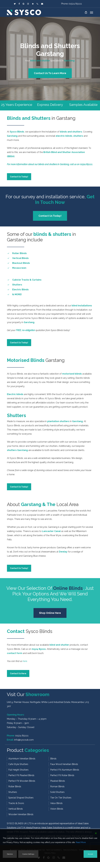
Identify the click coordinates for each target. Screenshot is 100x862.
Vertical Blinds (15, 808)
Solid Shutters (57, 792)
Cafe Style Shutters (18, 764)
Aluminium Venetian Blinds (21, 758)
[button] (91, 12)
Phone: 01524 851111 (71, 3)
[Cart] (86, 12)
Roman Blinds (57, 786)
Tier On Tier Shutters (60, 797)
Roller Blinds (14, 786)
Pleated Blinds (57, 781)
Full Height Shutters (18, 769)
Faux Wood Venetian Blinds (64, 764)
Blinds (53, 758)
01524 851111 (22, 735)
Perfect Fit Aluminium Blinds (64, 769)
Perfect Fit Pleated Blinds (21, 775)
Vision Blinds (56, 808)
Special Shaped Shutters (21, 797)
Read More (81, 842)
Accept (90, 854)
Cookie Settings (28, 854)
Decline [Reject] (10, 854)
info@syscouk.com (24, 739)
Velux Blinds (56, 803)
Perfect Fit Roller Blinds (62, 775)
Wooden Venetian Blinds (20, 814)
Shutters (12, 792)
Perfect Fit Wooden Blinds (21, 781)
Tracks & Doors (16, 803)
